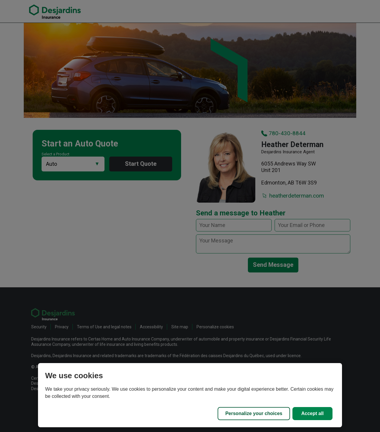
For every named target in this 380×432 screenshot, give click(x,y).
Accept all (312, 413)
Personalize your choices (253, 413)
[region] (190, 395)
